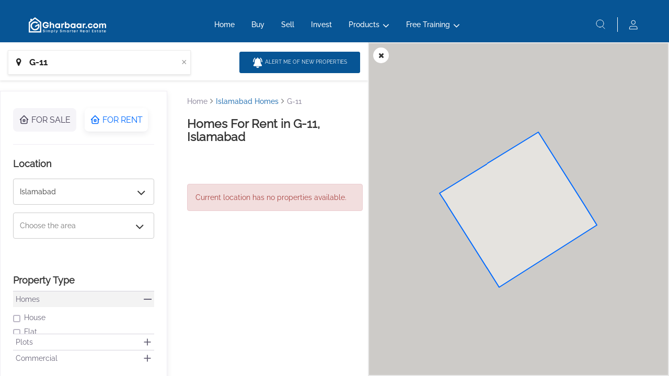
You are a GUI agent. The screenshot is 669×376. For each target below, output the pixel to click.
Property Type (44, 280)
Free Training (428, 24)
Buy (257, 24)
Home (224, 24)
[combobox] (99, 62)
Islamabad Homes (247, 101)
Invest (321, 24)
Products (364, 24)
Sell (287, 24)
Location (32, 163)
